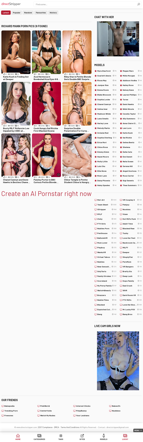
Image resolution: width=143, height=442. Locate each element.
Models (103, 439)
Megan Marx (132, 71)
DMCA (56, 427)
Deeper (132, 252)
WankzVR (106, 252)
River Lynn (106, 175)
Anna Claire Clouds (132, 123)
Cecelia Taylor (132, 114)
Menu (136, 430)
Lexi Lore (132, 128)
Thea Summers (132, 185)
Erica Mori (106, 142)
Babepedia (9, 406)
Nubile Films (106, 300)
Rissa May (106, 80)
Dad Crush (132, 285)
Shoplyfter (132, 257)
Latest (6, 12)
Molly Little (106, 161)
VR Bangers (132, 266)
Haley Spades (106, 185)
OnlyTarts (106, 271)
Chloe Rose (106, 147)
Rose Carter (132, 175)
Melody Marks (106, 128)
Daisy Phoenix (106, 180)
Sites (82, 439)
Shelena (132, 147)
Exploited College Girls (106, 309)
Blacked (106, 304)
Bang (106, 314)
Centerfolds (46, 410)
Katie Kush (132, 133)
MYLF (106, 214)
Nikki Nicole (132, 109)
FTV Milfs (132, 300)
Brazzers (106, 295)
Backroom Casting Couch (132, 242)
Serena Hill (132, 166)
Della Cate (132, 152)
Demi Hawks (132, 104)
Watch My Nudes (47, 415)
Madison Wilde (106, 114)
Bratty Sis (132, 271)
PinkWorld (45, 406)
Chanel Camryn (106, 104)
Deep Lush (132, 276)
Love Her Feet (132, 238)
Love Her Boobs (132, 304)
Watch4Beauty (106, 290)
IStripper (106, 209)
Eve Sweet (132, 156)
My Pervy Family (106, 285)
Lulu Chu (106, 166)
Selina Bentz (132, 142)
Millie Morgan (132, 75)
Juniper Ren (106, 85)
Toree (132, 99)
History (53, 12)
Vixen (132, 214)
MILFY (132, 247)
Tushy (132, 233)
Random (28, 12)
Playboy (106, 247)
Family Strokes (106, 276)
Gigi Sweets (132, 180)
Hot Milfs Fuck (132, 219)
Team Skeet (106, 204)
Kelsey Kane (132, 90)
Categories (39, 439)
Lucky (125, 439)
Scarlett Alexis (106, 75)
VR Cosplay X (132, 200)
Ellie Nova (106, 171)
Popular (16, 12)
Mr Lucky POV (132, 309)
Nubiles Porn (106, 228)
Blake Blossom (106, 94)
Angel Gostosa (132, 171)
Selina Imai (106, 109)
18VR (132, 290)
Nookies (132, 209)
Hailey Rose (132, 85)
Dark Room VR (132, 295)
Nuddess (116, 410)
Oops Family (132, 281)
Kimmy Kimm (106, 152)
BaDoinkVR (106, 238)
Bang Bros (132, 314)
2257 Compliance (45, 427)
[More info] (28, 71)
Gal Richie (132, 137)
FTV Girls (106, 223)
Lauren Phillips (132, 94)
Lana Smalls (106, 118)
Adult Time (132, 223)
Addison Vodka (132, 80)
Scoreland (106, 281)
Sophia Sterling (106, 137)
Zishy (106, 219)
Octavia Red (106, 133)
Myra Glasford (106, 71)
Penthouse (106, 233)
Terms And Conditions (70, 427)
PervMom (132, 262)
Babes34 (116, 406)
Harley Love (106, 123)
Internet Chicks (83, 406)
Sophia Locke (106, 99)
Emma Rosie (106, 90)
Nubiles (106, 262)
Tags (60, 439)
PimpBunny (81, 410)
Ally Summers (132, 118)
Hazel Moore (106, 156)
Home (17, 439)
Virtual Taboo (106, 257)
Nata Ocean (132, 161)
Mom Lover (106, 242)
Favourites (41, 12)
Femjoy (132, 204)
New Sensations (106, 266)
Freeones (8, 415)
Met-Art (106, 200)
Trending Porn (11, 410)
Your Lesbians (82, 415)
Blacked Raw (132, 228)
